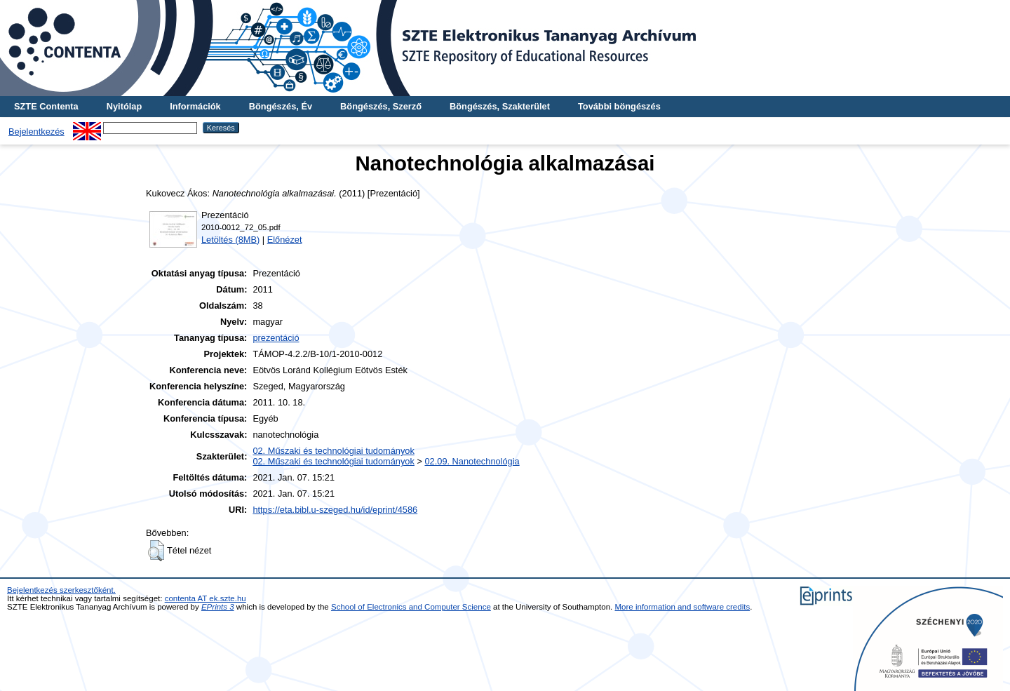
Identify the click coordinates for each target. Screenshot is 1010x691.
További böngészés (619, 106)
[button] (156, 550)
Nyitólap (124, 106)
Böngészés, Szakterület (500, 106)
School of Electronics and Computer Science (411, 607)
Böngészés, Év (280, 106)
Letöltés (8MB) (230, 239)
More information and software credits (682, 607)
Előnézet (284, 239)
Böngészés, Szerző (381, 106)
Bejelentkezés (36, 131)
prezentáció (275, 338)
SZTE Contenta (46, 106)
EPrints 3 (217, 607)
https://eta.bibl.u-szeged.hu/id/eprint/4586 (334, 509)
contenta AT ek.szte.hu (205, 598)
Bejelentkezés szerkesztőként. (61, 590)
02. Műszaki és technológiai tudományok (333, 450)
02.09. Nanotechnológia (471, 461)
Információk (195, 106)
